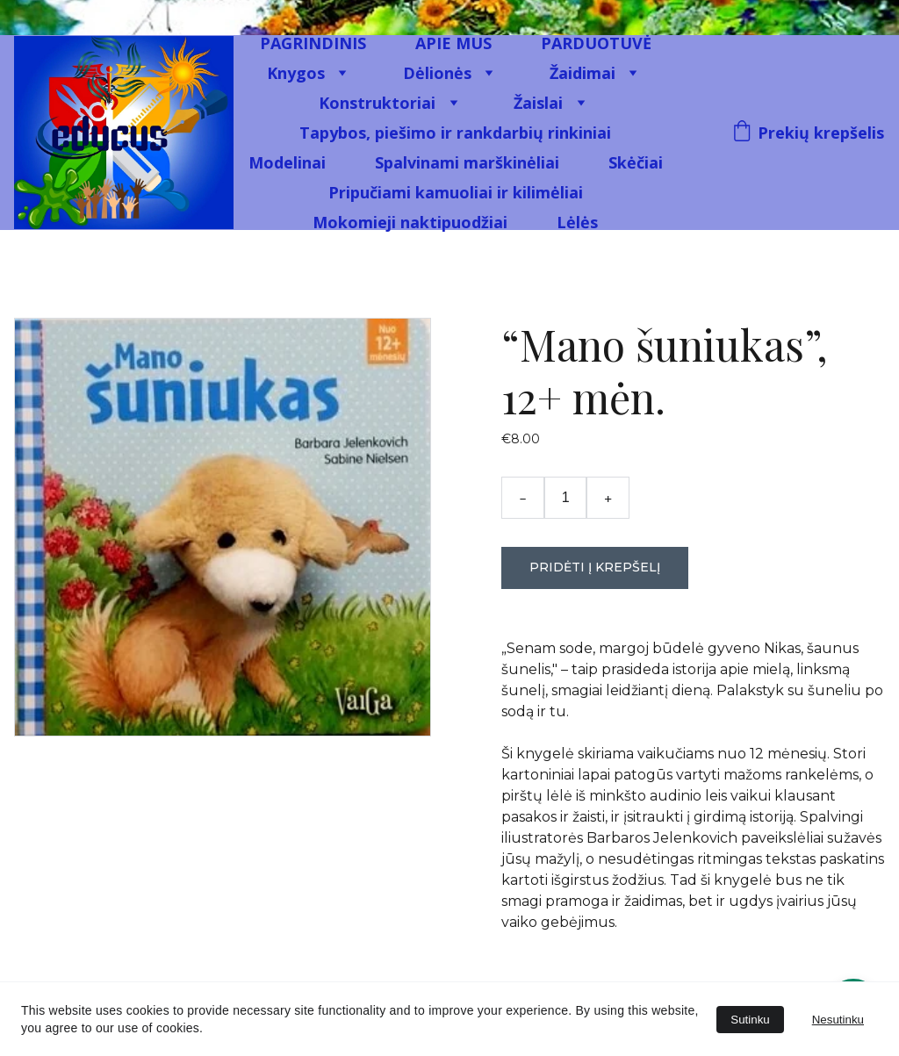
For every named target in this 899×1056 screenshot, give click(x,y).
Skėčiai (635, 162)
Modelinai (287, 162)
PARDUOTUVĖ (596, 43)
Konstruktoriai (377, 103)
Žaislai (538, 103)
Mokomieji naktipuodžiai (410, 222)
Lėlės (577, 222)
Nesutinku (838, 1019)
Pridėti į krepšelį (594, 567)
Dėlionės (437, 73)
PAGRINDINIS (313, 43)
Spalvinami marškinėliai (467, 162)
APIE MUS (453, 43)
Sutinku (749, 1019)
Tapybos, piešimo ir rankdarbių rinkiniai (455, 132)
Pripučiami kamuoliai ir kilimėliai (455, 192)
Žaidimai (582, 73)
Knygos (296, 73)
